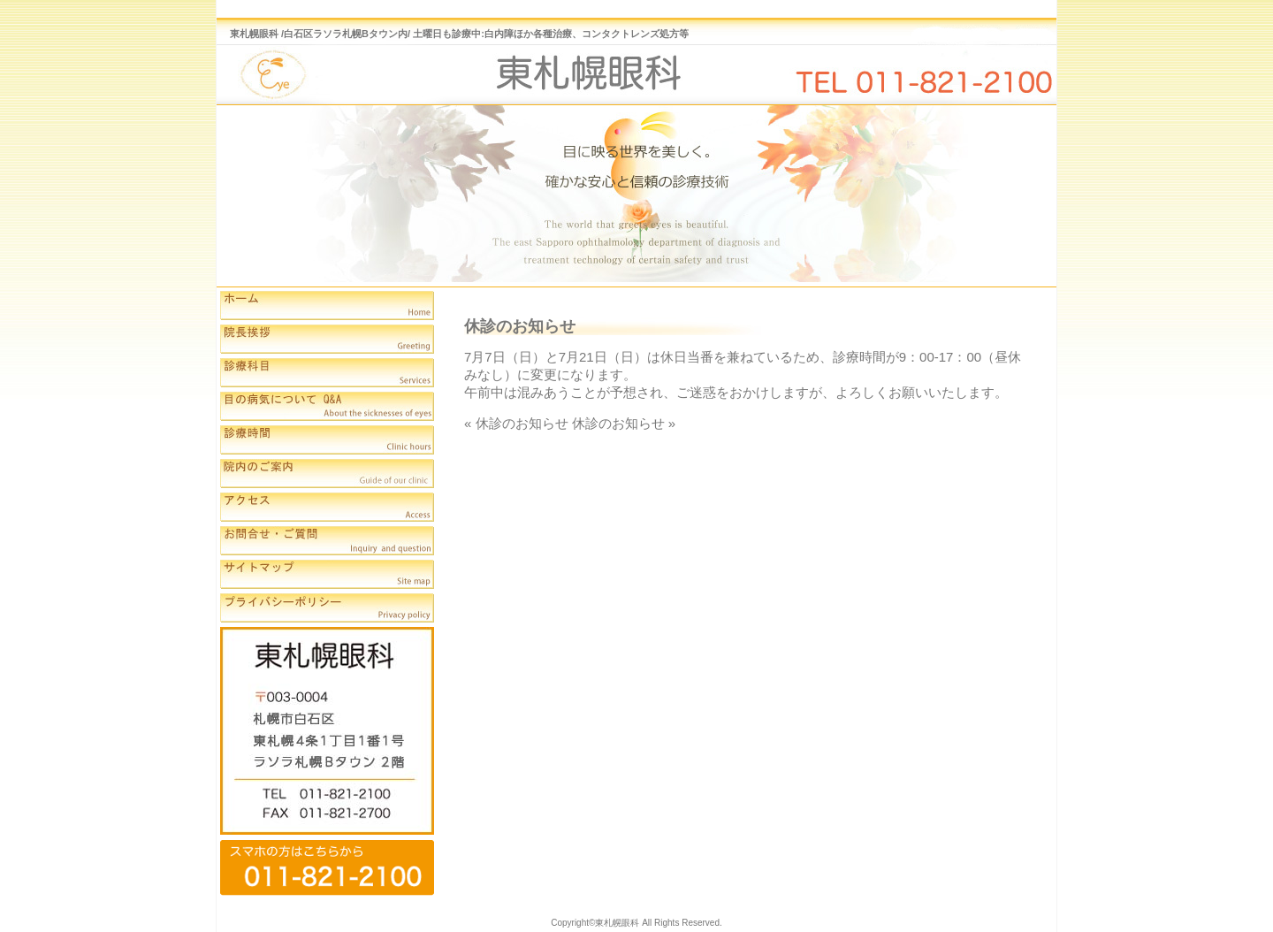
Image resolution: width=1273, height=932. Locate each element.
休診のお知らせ (522, 423)
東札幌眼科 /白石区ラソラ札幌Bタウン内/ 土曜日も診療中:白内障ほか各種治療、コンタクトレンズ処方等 (459, 33)
